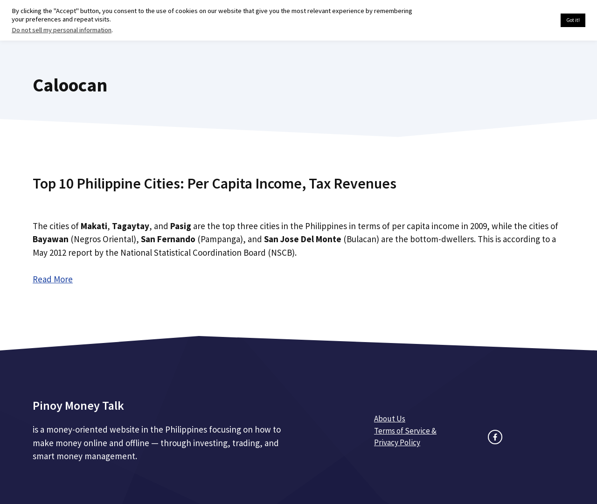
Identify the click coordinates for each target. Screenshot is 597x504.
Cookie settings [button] (531, 20)
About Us (389, 418)
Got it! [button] (573, 20)
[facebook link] (495, 437)
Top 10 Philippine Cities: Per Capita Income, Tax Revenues (214, 183)
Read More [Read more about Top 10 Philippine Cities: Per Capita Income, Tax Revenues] (53, 279)
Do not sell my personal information (61, 30)
